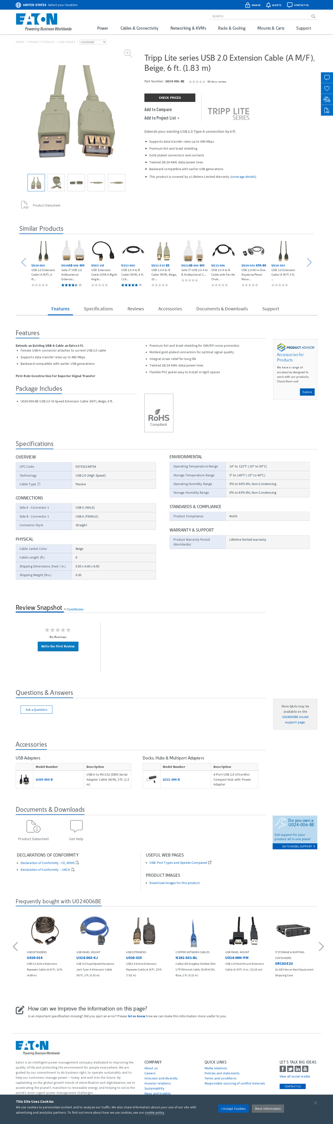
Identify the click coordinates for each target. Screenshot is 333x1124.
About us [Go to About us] (151, 1068)
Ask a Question (36, 709)
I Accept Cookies (233, 1108)
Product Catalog (41, 42)
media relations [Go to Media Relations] (216, 1068)
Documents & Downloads (222, 309)
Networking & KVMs (188, 28)
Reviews (136, 309)
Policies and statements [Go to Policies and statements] (222, 1073)
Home (20, 42)
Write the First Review (58, 646)
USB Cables (66, 42)
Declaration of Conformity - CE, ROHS (48, 863)
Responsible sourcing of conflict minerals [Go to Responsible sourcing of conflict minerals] (235, 1083)
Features (60, 309)
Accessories (170, 309)
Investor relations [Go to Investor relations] (157, 1083)
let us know (137, 1016)
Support (303, 28)
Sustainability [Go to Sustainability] (154, 1088)
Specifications (98, 309)
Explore (307, 392)
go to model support (298, 846)
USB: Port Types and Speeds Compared (178, 863)
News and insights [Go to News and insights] (157, 1093)
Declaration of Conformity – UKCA (45, 870)
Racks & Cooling (231, 28)
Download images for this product (174, 883)
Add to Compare (158, 109)
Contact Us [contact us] (293, 1086)
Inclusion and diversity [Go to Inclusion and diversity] (161, 1078)
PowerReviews (75, 609)
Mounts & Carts (270, 28)
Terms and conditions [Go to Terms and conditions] (220, 1078)
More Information (268, 1108)
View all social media (295, 1076)
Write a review (216, 81)
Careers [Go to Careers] (150, 1073)
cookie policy (154, 1112)
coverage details (243, 176)
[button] (24, 262)
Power (102, 28)
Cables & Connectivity (139, 28)
